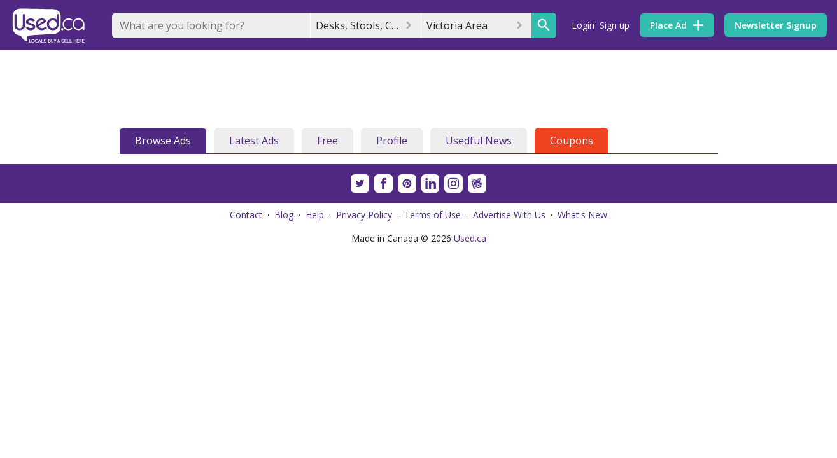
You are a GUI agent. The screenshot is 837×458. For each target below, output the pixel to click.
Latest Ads (254, 141)
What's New (582, 215)
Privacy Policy (364, 215)
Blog (283, 215)
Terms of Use (432, 215)
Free (327, 141)
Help (315, 215)
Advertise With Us (509, 215)
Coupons (571, 141)
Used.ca (470, 238)
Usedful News (479, 141)
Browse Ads (163, 141)
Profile (391, 141)
